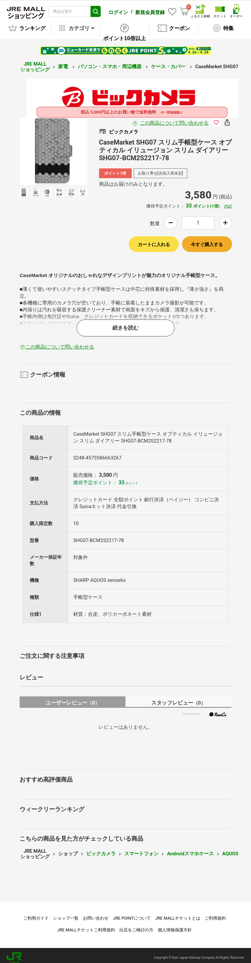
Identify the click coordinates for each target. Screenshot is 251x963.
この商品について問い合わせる (174, 118)
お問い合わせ (96, 913)
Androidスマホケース (190, 849)
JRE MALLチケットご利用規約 (86, 925)
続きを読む (125, 323)
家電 (63, 62)
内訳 (228, 201)
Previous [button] (40, 146)
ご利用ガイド (36, 913)
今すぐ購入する (207, 239)
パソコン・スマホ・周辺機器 (110, 62)
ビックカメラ (101, 849)
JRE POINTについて (132, 913)
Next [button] (66, 146)
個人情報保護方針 (175, 925)
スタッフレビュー (178, 698)
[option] (53, 146)
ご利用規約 (215, 913)
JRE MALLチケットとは (177, 913)
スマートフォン (141, 849)
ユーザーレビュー (72, 698)
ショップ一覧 (65, 913)
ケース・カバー (169, 62)
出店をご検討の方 (136, 925)
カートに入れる (154, 239)
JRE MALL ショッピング (35, 62)
